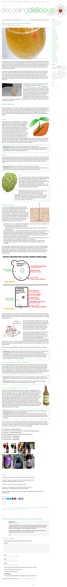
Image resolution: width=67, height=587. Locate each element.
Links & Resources (41, 1)
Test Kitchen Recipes (18, 1)
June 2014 (54, 41)
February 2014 (55, 44)
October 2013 (54, 48)
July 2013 (54, 50)
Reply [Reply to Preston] (10, 534)
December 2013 (55, 46)
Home (4, 1)
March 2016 (54, 28)
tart (24, 509)
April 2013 (54, 55)
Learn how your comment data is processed (27, 578)
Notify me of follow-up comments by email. (13, 569)
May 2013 (54, 53)
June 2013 (54, 52)
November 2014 (55, 38)
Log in (53, 84)
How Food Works (10, 1)
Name (5, 555)
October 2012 (54, 61)
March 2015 (54, 32)
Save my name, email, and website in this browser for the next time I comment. (21, 567)
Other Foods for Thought (56, 22)
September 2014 (55, 39)
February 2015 (55, 34)
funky (41, 507)
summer (21, 509)
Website (5, 563)
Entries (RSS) (54, 85)
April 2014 (54, 42)
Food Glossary (33, 1)
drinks (38, 507)
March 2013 (54, 56)
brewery (28, 507)
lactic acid (44, 507)
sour (18, 509)
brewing (31, 507)
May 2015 (54, 31)
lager (8, 509)
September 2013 (55, 49)
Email (5, 559)
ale (12, 507)
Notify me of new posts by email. (11, 571)
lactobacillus (4, 509)
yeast (26, 509)
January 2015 (54, 35)
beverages (18, 507)
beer (15, 507)
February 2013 (55, 57)
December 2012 (55, 60)
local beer (15, 509)
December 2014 (55, 37)
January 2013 (54, 59)
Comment (6, 543)
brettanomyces (23, 507)
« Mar (55, 79)
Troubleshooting (27, 1)
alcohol (10, 507)
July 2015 (54, 30)
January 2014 (54, 45)
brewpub (35, 507)
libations (11, 509)
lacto (48, 507)
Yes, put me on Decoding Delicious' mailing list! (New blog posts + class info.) (20, 575)
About (47, 1)
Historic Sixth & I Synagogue (35, 86)
